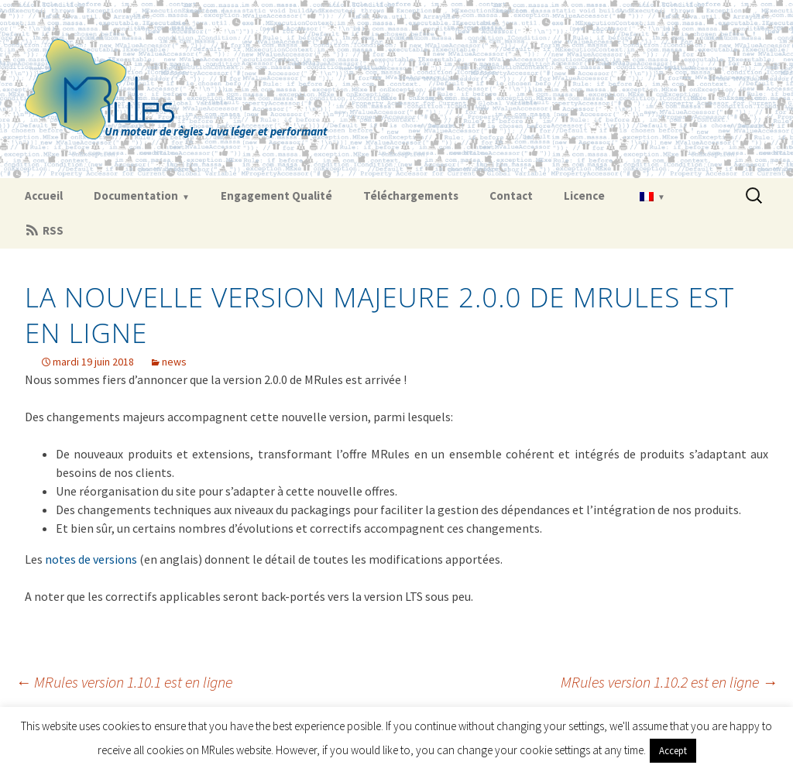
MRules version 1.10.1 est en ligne (123, 681)
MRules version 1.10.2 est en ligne (669, 681)
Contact (511, 195)
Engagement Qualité (276, 195)
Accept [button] (673, 750)
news (174, 362)
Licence (584, 195)
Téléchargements (410, 195)
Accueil (44, 195)
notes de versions (91, 559)
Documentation (136, 195)
